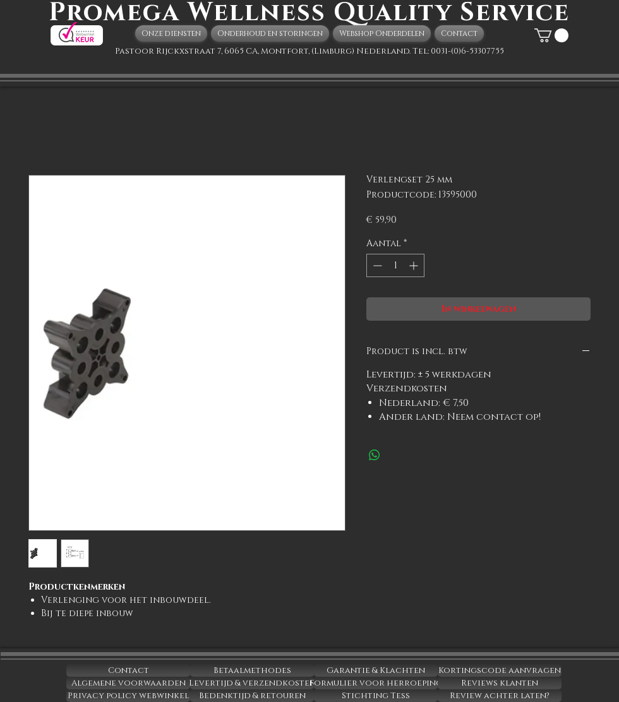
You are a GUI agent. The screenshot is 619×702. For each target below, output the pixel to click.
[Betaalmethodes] (252, 670)
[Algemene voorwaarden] (128, 683)
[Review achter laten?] (500, 695)
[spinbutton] (395, 265)
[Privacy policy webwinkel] (128, 695)
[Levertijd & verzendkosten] (252, 683)
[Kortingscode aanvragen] (500, 670)
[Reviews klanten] (500, 683)
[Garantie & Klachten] (376, 670)
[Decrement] (376, 265)
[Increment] (415, 265)
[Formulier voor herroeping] (376, 683)
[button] (551, 35)
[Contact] (128, 670)
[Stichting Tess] (376, 695)
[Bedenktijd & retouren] (252, 695)
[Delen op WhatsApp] (374, 455)
